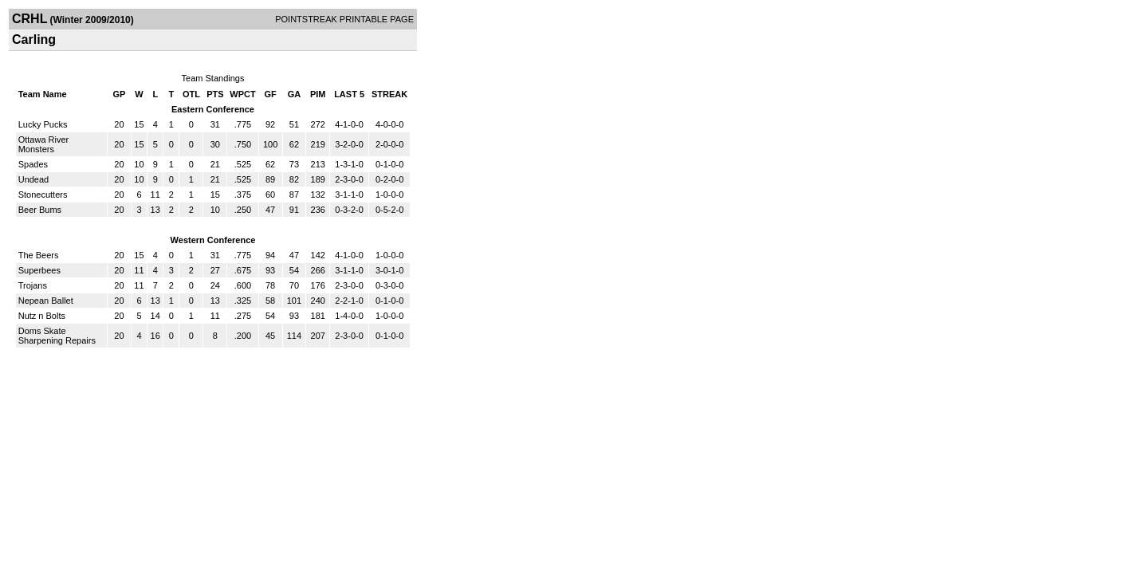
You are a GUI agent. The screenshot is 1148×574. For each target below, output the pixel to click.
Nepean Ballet (45, 300)
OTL (191, 94)
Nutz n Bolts (41, 315)
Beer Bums (39, 209)
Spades (33, 164)
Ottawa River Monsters (43, 144)
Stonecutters (43, 194)
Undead (33, 179)
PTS (214, 94)
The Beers (38, 255)
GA (294, 94)
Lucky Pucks (43, 124)
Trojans (32, 285)
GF (270, 94)
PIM (318, 94)
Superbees (39, 270)
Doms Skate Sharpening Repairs (57, 335)
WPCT (242, 94)
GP (119, 94)
